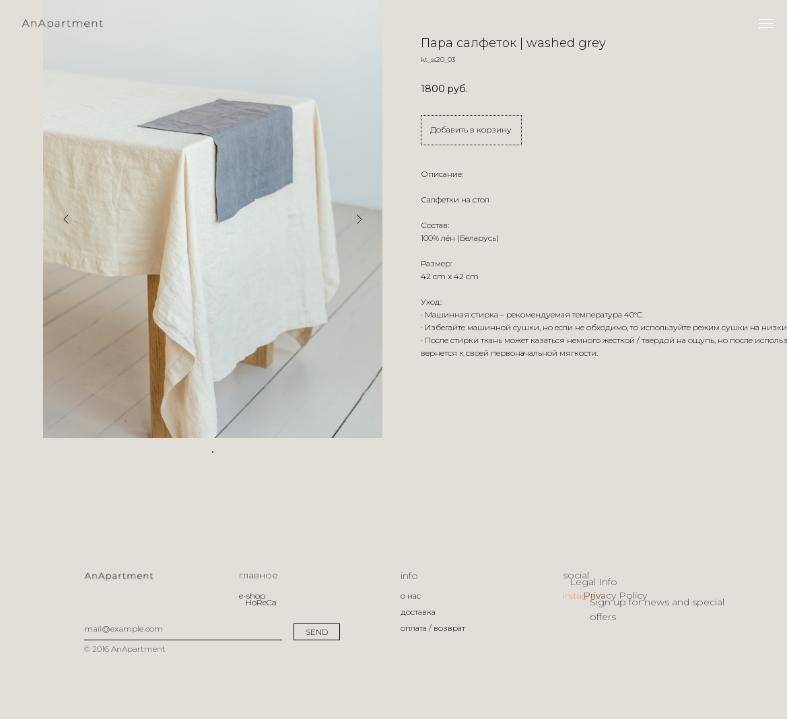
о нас (411, 596)
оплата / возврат (433, 628)
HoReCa (261, 602)
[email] (183, 628)
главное (258, 575)
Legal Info (593, 582)
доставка (418, 612)
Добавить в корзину (471, 129)
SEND (317, 632)
